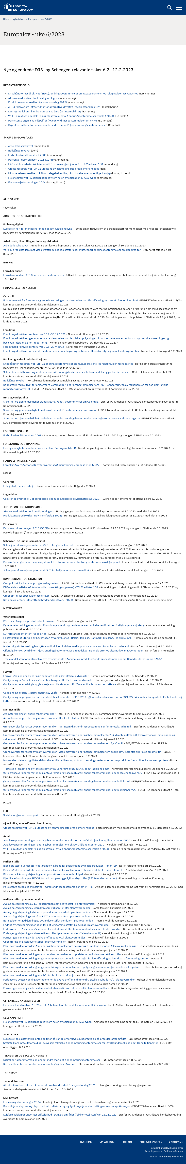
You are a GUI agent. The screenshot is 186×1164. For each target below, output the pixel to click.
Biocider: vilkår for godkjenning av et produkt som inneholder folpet (43, 874)
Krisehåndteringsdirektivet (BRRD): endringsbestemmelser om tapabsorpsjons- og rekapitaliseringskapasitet (73, 93)
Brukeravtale (176, 1141)
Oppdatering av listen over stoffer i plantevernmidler (34, 941)
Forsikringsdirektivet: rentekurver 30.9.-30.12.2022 (34, 334)
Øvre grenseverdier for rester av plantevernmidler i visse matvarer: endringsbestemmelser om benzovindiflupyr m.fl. (72, 772)
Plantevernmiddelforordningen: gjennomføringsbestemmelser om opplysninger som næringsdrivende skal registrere (72, 967)
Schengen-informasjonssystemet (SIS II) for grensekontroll (38, 545)
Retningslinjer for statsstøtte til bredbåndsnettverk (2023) (38, 600)
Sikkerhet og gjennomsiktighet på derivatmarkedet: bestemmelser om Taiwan (49, 410)
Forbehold (126, 1141)
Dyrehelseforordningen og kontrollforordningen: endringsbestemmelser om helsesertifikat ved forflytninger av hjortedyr (74, 625)
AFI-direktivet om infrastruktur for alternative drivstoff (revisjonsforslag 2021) (54, 106)
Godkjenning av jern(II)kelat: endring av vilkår (30, 692)
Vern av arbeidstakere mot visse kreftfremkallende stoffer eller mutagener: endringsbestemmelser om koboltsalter (72, 249)
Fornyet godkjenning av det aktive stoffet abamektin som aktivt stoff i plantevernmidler (55, 988)
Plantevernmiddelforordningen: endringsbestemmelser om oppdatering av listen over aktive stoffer (62, 954)
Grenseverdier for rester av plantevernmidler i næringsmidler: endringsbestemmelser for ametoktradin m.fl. (67, 726)
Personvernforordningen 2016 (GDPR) (31, 159)
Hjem (6, 19)
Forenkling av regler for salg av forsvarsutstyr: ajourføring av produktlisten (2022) (51, 465)
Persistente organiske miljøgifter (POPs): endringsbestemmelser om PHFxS (53, 120)
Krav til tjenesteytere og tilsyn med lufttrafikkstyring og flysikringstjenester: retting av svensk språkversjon (66, 1106)
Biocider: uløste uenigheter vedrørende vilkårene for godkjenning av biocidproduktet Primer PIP (60, 865)
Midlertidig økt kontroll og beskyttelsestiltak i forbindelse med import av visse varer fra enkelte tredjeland (66, 646)
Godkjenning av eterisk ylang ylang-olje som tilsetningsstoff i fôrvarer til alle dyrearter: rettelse (59, 684)
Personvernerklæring (150, 1141)
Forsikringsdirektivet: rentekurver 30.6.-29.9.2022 (33, 346)
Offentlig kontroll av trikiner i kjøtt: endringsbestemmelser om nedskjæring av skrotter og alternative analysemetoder (73, 650)
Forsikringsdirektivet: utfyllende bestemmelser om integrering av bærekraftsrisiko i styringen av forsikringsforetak (71, 351)
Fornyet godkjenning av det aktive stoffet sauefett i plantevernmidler (44, 937)
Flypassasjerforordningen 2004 (27, 182)
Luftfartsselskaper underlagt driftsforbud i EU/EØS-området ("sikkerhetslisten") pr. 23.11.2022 (60, 1114)
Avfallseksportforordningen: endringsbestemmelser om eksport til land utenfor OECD (53, 844)
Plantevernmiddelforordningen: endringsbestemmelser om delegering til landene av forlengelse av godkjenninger (70, 946)
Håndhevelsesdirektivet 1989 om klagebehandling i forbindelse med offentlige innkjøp (59, 173)
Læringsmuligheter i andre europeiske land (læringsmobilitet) (44, 111)
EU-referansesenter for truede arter (24, 633)
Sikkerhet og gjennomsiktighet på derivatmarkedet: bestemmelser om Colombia (51, 401)
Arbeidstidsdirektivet (20, 146)
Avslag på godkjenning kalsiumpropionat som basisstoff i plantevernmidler (47, 912)
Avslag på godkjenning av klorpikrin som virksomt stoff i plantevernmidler (46, 907)
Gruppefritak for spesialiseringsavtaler (26, 595)
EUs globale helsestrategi (18, 486)
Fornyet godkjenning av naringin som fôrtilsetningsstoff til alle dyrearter (45, 676)
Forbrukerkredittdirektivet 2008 (27, 155)
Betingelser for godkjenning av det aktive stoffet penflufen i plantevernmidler (49, 920)
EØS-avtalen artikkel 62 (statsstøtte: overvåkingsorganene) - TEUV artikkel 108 (55, 164)
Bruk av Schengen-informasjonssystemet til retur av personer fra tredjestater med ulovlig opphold (61, 562)
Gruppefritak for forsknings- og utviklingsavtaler (31, 583)
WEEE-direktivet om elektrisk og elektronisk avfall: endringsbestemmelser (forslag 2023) (61, 116)
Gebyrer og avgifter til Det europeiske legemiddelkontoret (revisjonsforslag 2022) (51, 498)
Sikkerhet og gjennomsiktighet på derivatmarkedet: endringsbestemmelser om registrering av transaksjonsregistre (71, 418)
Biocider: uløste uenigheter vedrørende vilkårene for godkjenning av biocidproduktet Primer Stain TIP (63, 870)
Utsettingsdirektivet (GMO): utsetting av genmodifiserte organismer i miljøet (53, 168)
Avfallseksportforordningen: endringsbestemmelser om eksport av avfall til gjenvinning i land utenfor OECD (66, 840)
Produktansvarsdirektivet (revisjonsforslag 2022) (37, 102)
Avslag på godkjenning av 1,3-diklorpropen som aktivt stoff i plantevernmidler (49, 903)
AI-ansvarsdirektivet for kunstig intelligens (33, 98)
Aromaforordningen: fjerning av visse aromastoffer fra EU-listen (41, 718)
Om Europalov (107, 1141)
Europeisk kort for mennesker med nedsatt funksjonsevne (37, 228)
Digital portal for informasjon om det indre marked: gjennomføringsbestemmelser (56, 125)
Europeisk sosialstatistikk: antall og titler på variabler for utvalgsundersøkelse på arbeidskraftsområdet (64, 1038)
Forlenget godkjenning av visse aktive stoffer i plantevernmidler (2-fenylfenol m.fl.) (52, 933)
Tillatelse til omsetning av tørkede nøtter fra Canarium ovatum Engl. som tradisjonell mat (56, 768)
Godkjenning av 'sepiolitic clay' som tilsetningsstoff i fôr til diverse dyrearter (48, 680)
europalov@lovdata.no (171, 1156)
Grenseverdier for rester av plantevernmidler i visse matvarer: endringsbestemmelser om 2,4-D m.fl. (63, 743)
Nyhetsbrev (19, 19)
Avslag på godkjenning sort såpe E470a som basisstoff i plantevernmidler (47, 916)
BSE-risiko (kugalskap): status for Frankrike (28, 621)
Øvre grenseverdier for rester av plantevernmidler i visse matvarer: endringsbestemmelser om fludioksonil (66, 781)
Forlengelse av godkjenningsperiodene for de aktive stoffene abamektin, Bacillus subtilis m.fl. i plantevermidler (69, 979)
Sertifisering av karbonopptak (20, 815)
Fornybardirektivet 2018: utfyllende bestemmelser (33, 275)
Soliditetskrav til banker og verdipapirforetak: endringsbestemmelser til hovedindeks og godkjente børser (65, 372)
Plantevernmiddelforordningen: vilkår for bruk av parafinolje (38, 975)
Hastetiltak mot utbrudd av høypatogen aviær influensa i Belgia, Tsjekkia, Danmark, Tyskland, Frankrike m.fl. (67, 637)
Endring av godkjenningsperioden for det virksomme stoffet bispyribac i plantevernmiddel (56, 924)
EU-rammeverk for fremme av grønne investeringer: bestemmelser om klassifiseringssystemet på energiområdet (70, 300)
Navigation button (179, 8)
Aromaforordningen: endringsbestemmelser (29, 713)
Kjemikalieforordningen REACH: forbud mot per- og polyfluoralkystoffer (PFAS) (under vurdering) (60, 878)
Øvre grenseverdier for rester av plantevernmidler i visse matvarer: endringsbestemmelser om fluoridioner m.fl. (69, 789)
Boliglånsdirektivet (19, 150)
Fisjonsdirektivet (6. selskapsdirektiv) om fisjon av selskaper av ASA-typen (52, 177)
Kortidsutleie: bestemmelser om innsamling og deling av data (39, 1064)
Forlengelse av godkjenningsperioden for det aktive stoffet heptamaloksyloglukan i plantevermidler (62, 929)
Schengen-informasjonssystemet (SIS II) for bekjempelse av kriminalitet (46, 570)
